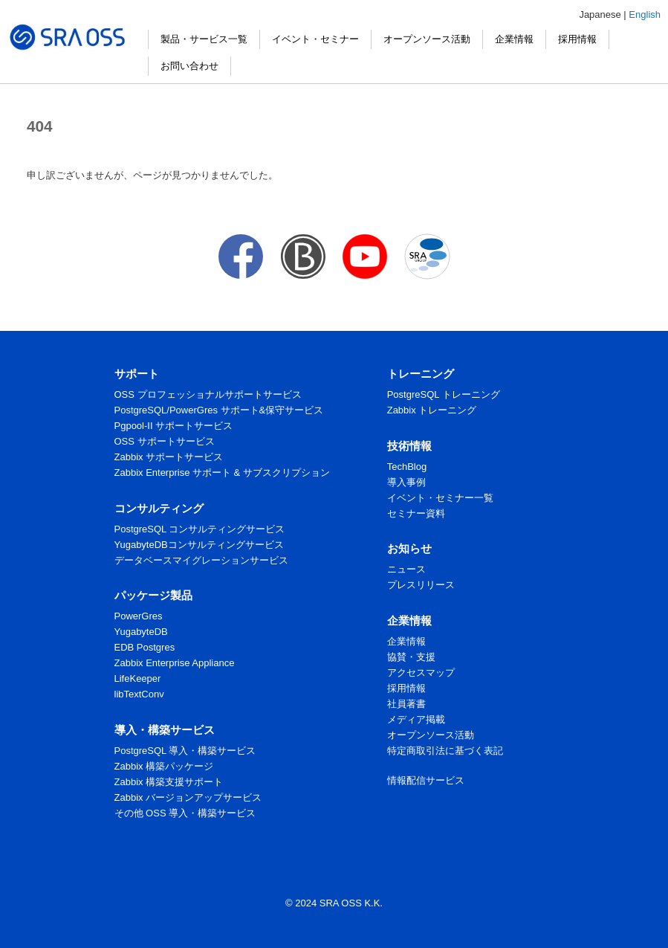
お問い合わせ (189, 65)
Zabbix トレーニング (432, 410)
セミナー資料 (416, 513)
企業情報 (514, 39)
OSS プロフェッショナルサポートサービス (208, 394)
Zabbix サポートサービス (169, 456)
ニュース (406, 569)
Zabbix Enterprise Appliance (174, 662)
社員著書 (406, 703)
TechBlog (407, 466)
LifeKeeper (137, 678)
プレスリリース (421, 584)
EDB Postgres (144, 647)
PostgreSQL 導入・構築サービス (185, 750)
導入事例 (406, 482)
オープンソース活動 (426, 39)
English (645, 14)
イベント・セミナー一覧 (440, 497)
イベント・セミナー (315, 39)
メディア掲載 (416, 719)
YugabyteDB (141, 631)
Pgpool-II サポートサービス (173, 425)
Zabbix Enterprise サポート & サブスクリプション (222, 472)
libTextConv (139, 694)
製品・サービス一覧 (203, 39)
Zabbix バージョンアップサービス (188, 797)
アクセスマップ (421, 672)
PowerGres (138, 616)
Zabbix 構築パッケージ (164, 766)
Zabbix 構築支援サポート (169, 781)
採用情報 (577, 39)
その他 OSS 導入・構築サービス (185, 813)
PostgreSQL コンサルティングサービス (199, 529)
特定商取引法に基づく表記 (445, 750)
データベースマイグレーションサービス (201, 560)
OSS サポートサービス (164, 441)
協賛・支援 (411, 656)
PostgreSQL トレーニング (443, 394)
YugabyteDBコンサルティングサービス (199, 544)
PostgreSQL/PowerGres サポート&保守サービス (219, 410)
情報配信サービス (425, 780)
